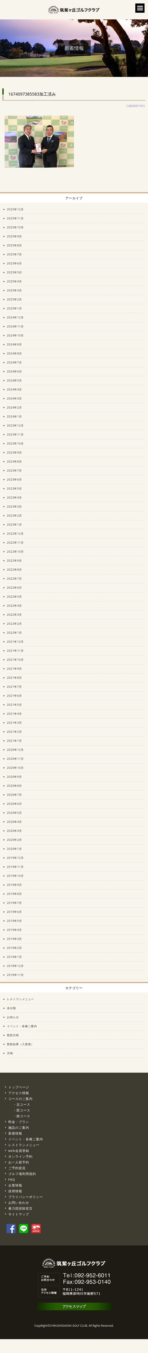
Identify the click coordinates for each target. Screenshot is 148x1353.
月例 (10, 1053)
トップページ (18, 1087)
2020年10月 (15, 768)
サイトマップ (18, 1214)
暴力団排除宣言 (20, 1208)
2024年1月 (14, 416)
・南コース (21, 1116)
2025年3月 (14, 290)
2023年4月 (14, 497)
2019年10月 (15, 876)
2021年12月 (15, 642)
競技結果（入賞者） (20, 1044)
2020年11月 (15, 759)
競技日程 (13, 1035)
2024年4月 (14, 389)
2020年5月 (14, 813)
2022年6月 (14, 588)
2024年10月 (15, 335)
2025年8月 (14, 245)
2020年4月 (14, 822)
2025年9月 (14, 236)
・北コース (21, 1104)
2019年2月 (14, 948)
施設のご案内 (18, 1127)
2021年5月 (14, 705)
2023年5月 (14, 488)
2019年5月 (14, 921)
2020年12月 (15, 750)
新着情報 (15, 1133)
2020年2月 (14, 840)
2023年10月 (15, 443)
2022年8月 (14, 570)
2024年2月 (14, 407)
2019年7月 (14, 903)
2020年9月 (14, 777)
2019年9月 (14, 885)
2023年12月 (15, 425)
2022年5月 (14, 597)
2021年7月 (14, 687)
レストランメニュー (20, 999)
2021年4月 (14, 714)
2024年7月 (14, 362)
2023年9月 (14, 452)
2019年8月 (14, 894)
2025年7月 (14, 254)
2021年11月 (15, 651)
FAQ (11, 1179)
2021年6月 (14, 696)
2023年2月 (14, 516)
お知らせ (13, 1017)
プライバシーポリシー (25, 1197)
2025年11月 (15, 218)
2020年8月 (14, 786)
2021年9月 (14, 669)
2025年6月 (14, 263)
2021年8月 (14, 678)
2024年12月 (15, 317)
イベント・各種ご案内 (22, 1026)
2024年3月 (14, 398)
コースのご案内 (20, 1098)
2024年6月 (14, 371)
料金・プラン (18, 1122)
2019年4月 (14, 930)
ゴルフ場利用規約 (22, 1173)
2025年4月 (14, 281)
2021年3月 (14, 723)
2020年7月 (14, 795)
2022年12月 (15, 534)
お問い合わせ (18, 1202)
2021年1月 (14, 741)
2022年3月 (14, 615)
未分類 (11, 1008)
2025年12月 (15, 209)
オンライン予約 (20, 1156)
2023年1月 (14, 525)
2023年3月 (14, 507)
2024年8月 (14, 353)
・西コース (21, 1110)
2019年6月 (14, 912)
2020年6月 (14, 804)
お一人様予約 (18, 1162)
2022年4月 (14, 606)
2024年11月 (15, 326)
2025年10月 (15, 227)
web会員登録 (18, 1150)
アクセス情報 (18, 1093)
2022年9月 (14, 561)
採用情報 (15, 1191)
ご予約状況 (17, 1168)
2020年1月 (14, 849)
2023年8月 (14, 461)
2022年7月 (14, 579)
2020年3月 (14, 831)
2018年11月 (15, 975)
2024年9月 (14, 344)
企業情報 (15, 1185)
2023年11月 (15, 434)
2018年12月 (15, 966)
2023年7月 (14, 470)
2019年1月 (14, 957)
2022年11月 (15, 543)
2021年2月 (14, 732)
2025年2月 (14, 299)
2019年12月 (15, 858)
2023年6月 (14, 479)
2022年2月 (14, 624)
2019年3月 (14, 939)
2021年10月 (15, 660)
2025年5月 (14, 272)
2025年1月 (14, 308)
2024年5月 (14, 380)
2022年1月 (14, 633)
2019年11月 (15, 867)
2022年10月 (15, 552)
